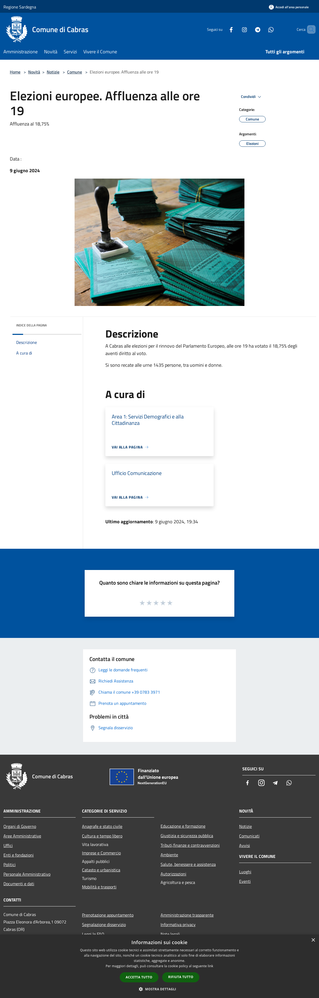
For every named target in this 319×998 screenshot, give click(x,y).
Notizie (53, 72)
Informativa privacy (178, 924)
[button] (159, 989)
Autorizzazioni (173, 874)
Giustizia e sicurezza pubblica (187, 835)
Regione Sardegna (19, 7)
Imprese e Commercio (101, 853)
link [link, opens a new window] (210, 966)
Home (15, 72)
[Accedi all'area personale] (289, 7)
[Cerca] (309, 29)
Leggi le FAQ (93, 934)
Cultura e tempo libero (102, 836)
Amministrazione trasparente (187, 915)
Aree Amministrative (22, 836)
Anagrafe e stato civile (102, 826)
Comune (74, 72)
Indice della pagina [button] (31, 325)
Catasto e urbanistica (101, 870)
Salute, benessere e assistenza (188, 864)
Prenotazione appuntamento (107, 915)
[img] (70, 324)
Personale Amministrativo (26, 874)
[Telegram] (248, 29)
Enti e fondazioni (18, 855)
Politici (9, 864)
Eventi (245, 881)
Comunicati (249, 836)
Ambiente (169, 855)
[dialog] (159, 966)
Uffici (8, 845)
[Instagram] (235, 29)
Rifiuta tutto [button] (180, 977)
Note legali (170, 934)
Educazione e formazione (183, 826)
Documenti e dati (18, 883)
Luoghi (245, 872)
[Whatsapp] (262, 29)
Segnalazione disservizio (104, 924)
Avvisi (244, 845)
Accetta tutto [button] (139, 977)
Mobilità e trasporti (99, 887)
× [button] (313, 940)
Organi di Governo (19, 826)
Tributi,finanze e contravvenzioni (190, 845)
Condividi (252, 97)
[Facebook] (222, 29)
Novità (34, 72)
